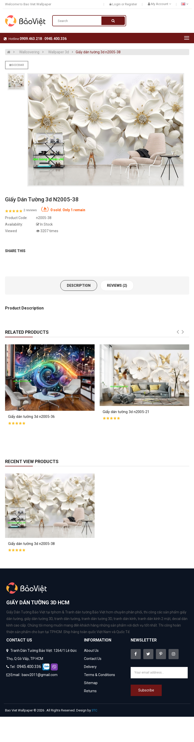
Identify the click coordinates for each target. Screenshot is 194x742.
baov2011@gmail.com (40, 675)
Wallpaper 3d (58, 52)
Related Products (27, 332)
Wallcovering (29, 52)
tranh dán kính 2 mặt (154, 619)
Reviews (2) (117, 285)
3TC (94, 710)
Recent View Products (32, 461)
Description (79, 285)
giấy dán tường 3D (38, 619)
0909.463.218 (31, 39)
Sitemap (91, 683)
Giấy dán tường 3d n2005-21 (126, 412)
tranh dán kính (125, 619)
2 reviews (30, 210)
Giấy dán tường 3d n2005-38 (98, 52)
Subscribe (146, 690)
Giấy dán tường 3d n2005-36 (31, 416)
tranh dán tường (67, 619)
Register (131, 4)
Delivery (90, 667)
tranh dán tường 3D (96, 619)
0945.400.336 (55, 39)
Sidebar (16, 65)
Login (116, 4)
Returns (90, 691)
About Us (91, 651)
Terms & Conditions (99, 675)
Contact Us (92, 659)
